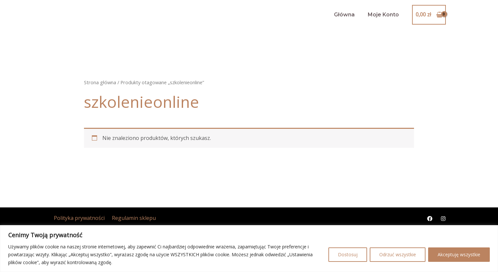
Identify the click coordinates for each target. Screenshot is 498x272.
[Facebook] (429, 218)
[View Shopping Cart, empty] (429, 15)
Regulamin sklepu (130, 218)
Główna (344, 14)
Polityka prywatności (77, 218)
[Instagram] (443, 218)
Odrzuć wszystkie (397, 254)
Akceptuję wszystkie (459, 254)
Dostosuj (348, 254)
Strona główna (100, 82)
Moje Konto (383, 14)
